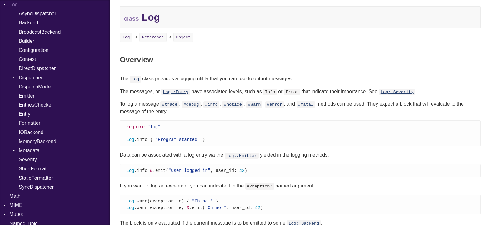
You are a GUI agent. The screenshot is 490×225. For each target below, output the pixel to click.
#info (211, 104)
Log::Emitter (241, 156)
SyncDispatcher (36, 187)
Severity (28, 159)
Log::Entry (175, 92)
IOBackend (31, 132)
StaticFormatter (36, 178)
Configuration (33, 50)
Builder (26, 41)
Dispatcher (30, 77)
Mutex (16, 214)
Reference (153, 37)
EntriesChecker (36, 105)
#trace (170, 104)
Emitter (27, 95)
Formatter (29, 123)
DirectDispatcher (37, 68)
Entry (24, 114)
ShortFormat (33, 168)
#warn (254, 104)
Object (183, 37)
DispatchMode (35, 86)
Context (27, 59)
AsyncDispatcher (37, 13)
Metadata (29, 150)
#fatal (305, 104)
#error (274, 104)
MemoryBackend (37, 141)
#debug (191, 104)
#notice (233, 104)
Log (13, 4)
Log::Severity (397, 92)
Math (15, 196)
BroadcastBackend (40, 32)
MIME (15, 205)
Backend (28, 22)
